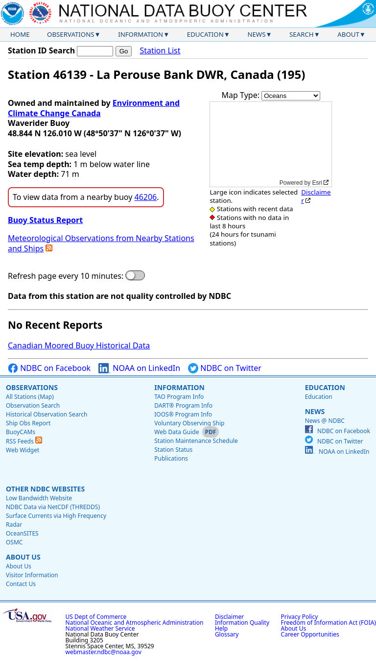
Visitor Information (32, 575)
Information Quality (242, 622)
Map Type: (242, 95)
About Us (23, 557)
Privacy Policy (299, 616)
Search (301, 34)
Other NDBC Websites (45, 488)
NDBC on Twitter (224, 368)
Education (205, 34)
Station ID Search (41, 50)
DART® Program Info (183, 405)
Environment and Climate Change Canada (94, 108)
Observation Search (33, 405)
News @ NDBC (325, 420)
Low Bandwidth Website (39, 498)
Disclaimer (315, 196)
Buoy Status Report (45, 220)
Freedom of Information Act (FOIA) (328, 622)
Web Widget (22, 450)
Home (20, 34)
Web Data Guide (176, 432)
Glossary (226, 634)
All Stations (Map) (30, 396)
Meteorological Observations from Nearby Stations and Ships (101, 243)
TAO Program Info (179, 396)
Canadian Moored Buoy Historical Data (79, 345)
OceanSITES (22, 533)
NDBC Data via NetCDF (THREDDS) (53, 507)
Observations (70, 34)
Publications (171, 458)
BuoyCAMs (20, 432)
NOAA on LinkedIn (139, 368)
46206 (146, 197)
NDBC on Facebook (49, 368)
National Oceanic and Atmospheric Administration (135, 622)
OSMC (14, 542)
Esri (317, 182)
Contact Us (21, 584)
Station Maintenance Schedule (196, 441)
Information (140, 34)
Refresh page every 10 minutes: (65, 276)
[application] (270, 144)
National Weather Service (100, 628)
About (348, 34)
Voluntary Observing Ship (189, 423)
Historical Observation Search (46, 414)
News (256, 34)
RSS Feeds (24, 441)
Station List (160, 51)
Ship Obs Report (28, 423)
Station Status (173, 449)
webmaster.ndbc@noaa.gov (103, 652)
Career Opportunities (310, 634)
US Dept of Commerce (96, 616)
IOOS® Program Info (183, 414)
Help (221, 628)
